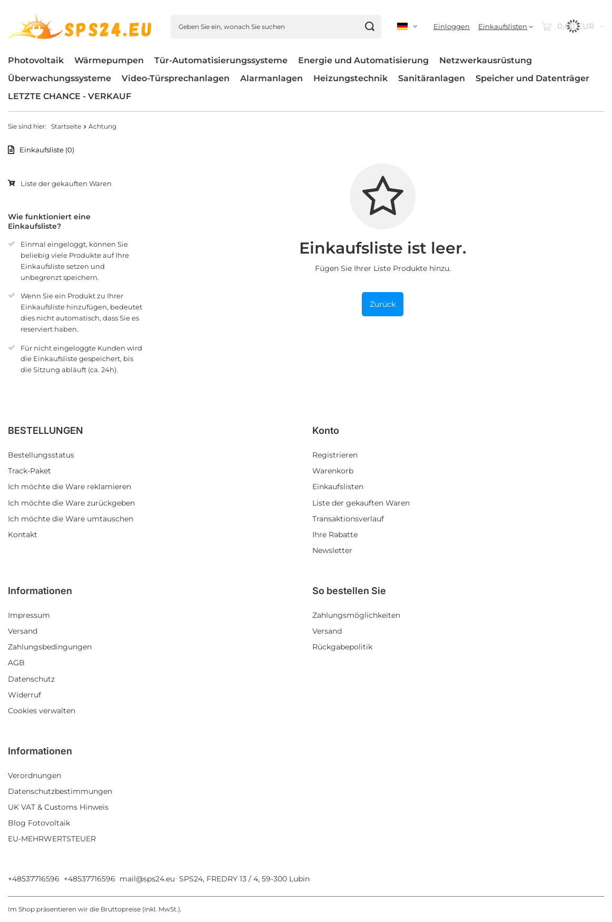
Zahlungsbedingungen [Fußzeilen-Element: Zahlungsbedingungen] (50, 647)
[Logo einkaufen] (81, 26)
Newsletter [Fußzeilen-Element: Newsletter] (332, 550)
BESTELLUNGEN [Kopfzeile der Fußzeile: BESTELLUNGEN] (45, 430)
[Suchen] (369, 26)
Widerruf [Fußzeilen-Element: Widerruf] (24, 695)
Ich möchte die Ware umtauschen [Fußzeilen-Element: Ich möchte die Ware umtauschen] (70, 518)
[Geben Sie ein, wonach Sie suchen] (276, 26)
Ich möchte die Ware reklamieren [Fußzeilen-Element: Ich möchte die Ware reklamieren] (69, 486)
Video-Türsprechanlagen (176, 78)
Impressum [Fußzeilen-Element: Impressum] (29, 615)
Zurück (383, 304)
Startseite (66, 126)
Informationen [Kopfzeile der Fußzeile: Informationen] (40, 590)
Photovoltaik (36, 60)
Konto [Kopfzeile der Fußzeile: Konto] (325, 430)
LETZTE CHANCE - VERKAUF (69, 96)
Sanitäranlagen (431, 78)
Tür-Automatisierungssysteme (221, 60)
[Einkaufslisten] (505, 26)
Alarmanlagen (271, 78)
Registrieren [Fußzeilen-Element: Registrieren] (335, 455)
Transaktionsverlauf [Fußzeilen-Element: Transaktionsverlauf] (348, 518)
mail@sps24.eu (147, 879)
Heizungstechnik (350, 78)
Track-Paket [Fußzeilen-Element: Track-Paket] (29, 470)
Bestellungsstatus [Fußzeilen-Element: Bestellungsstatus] (41, 455)
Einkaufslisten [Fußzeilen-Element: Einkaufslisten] (337, 486)
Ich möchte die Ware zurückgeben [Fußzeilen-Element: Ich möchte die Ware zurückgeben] (71, 503)
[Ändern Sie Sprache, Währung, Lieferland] (407, 26)
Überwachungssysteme (59, 78)
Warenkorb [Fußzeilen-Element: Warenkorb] (332, 470)
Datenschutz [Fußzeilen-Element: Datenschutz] (31, 679)
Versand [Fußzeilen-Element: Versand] (22, 631)
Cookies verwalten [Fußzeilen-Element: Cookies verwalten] (41, 710)
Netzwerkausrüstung (485, 60)
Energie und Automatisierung (363, 60)
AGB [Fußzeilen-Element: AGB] (16, 662)
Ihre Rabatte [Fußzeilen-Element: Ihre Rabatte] (335, 534)
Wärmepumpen (109, 60)
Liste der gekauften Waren (66, 183)
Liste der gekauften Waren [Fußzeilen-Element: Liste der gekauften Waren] (361, 503)
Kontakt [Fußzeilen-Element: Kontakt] (22, 534)
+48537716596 (34, 879)
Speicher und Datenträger (532, 78)
